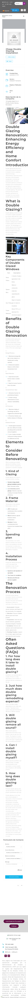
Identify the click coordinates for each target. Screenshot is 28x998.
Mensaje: (7, 832)
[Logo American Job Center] (14, 909)
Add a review (11, 59)
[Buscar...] (18, 3)
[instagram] (25, 10)
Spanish (6, 11)
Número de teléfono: (10, 826)
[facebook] (22, 10)
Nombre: (7, 814)
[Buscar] (24, 3)
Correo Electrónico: (9, 820)
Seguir (9, 64)
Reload (20, 834)
